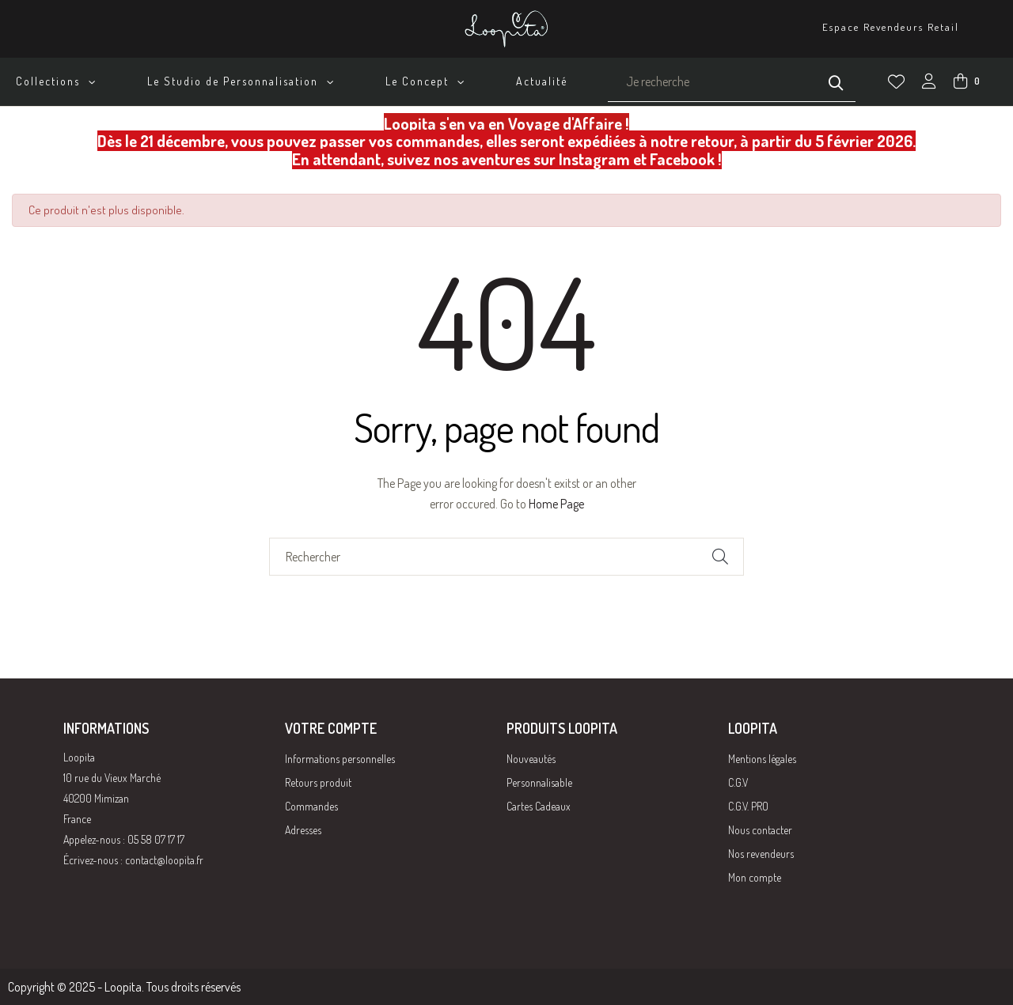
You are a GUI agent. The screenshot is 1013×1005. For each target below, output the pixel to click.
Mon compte (754, 877)
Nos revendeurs (761, 853)
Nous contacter (760, 830)
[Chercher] (506, 557)
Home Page (556, 504)
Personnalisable (539, 782)
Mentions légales (762, 758)
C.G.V (738, 782)
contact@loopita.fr (164, 860)
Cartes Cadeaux (538, 806)
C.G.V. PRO (748, 806)
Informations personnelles (340, 758)
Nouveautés (531, 758)
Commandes (311, 806)
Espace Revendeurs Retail (890, 27)
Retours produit (318, 782)
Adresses (303, 830)
